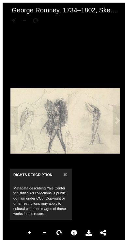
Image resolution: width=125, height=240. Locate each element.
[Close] (65, 174)
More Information (74, 233)
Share (103, 233)
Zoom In (30, 233)
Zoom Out (45, 233)
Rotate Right (59, 233)
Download (89, 233)
